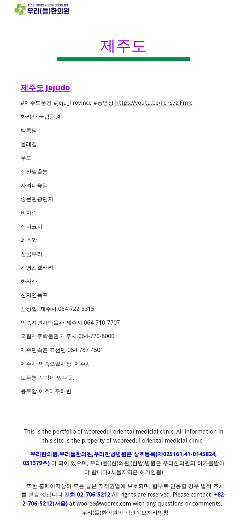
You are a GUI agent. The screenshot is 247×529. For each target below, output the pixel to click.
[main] (123, 45)
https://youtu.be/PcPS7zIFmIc (153, 102)
